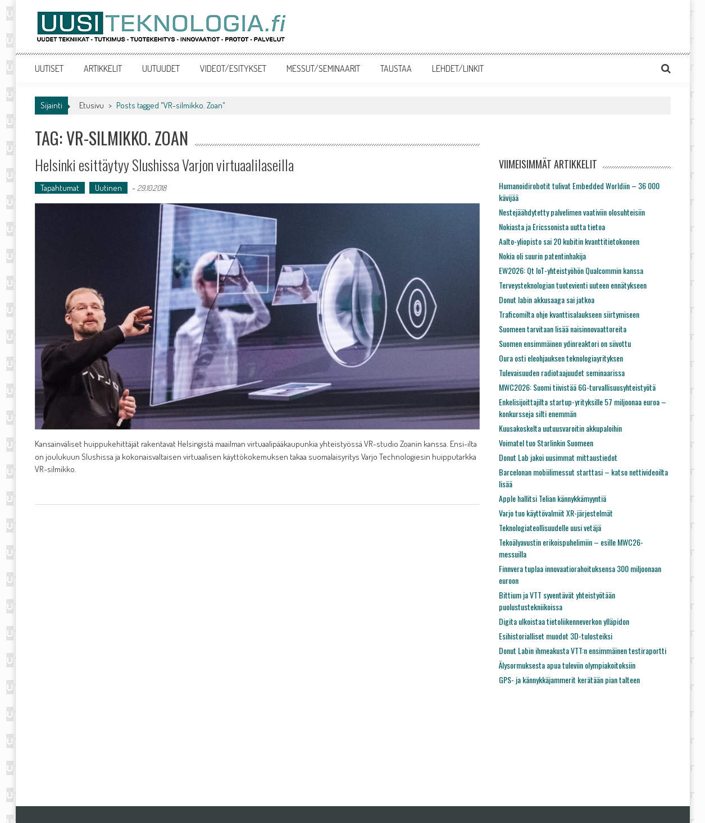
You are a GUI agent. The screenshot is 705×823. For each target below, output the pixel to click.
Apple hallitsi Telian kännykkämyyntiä (552, 498)
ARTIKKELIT (103, 68)
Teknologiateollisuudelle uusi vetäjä (550, 527)
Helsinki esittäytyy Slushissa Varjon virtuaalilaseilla (164, 165)
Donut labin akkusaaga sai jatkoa (546, 299)
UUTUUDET (161, 68)
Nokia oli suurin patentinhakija (542, 256)
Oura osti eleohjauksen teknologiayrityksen (561, 358)
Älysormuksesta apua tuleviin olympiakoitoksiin (567, 665)
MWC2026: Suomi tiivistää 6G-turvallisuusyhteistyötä (577, 387)
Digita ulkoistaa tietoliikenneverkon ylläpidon (564, 621)
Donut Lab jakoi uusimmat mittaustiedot (558, 457)
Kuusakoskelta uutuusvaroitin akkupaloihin (560, 428)
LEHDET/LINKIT (458, 68)
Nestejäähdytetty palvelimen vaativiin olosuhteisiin (572, 212)
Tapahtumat (59, 187)
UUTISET (49, 68)
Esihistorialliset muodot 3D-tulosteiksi (555, 636)
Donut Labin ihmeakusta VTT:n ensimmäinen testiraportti (582, 650)
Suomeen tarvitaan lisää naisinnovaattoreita (562, 329)
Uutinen (108, 187)
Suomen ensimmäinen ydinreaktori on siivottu (565, 343)
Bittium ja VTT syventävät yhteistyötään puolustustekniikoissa (557, 600)
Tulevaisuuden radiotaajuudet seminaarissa (562, 372)
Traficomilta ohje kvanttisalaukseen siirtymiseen (569, 314)
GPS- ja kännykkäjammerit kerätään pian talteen (569, 679)
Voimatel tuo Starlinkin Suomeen (546, 443)
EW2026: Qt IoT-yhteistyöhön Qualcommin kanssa (571, 270)
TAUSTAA (396, 68)
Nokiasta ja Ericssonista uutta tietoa (552, 226)
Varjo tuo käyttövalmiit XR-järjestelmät (556, 513)
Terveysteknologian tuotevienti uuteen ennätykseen (573, 285)
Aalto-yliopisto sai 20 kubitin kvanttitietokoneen (569, 241)
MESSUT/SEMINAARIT (323, 68)
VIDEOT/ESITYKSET (233, 68)
